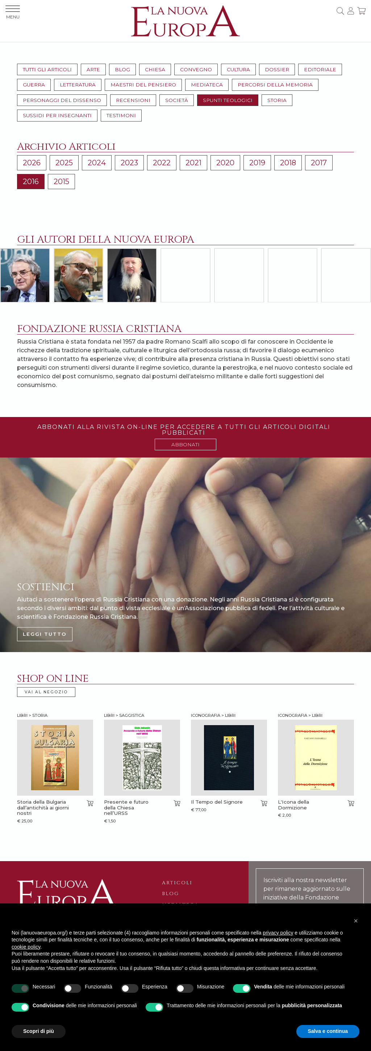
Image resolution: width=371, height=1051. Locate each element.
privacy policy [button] (278, 933)
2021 (193, 162)
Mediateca (207, 85)
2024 (97, 162)
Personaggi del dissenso (62, 100)
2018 (288, 162)
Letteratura (78, 85)
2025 (64, 162)
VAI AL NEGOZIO (46, 692)
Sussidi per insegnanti (57, 115)
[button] (356, 921)
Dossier (277, 69)
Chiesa (155, 69)
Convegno (196, 69)
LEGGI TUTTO (45, 634)
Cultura (238, 69)
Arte (93, 69)
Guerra (34, 85)
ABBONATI (185, 444)
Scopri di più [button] (38, 1031)
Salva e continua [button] (328, 1031)
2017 (319, 162)
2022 (162, 162)
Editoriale (320, 69)
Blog (122, 69)
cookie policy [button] (26, 947)
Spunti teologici (228, 100)
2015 (61, 181)
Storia (277, 100)
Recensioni (133, 100)
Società (176, 100)
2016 (31, 181)
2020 (225, 162)
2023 (129, 162)
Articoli (177, 883)
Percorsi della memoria (275, 85)
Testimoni (121, 115)
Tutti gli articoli (47, 69)
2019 (257, 162)
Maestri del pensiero (143, 85)
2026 (32, 162)
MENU (12, 12)
